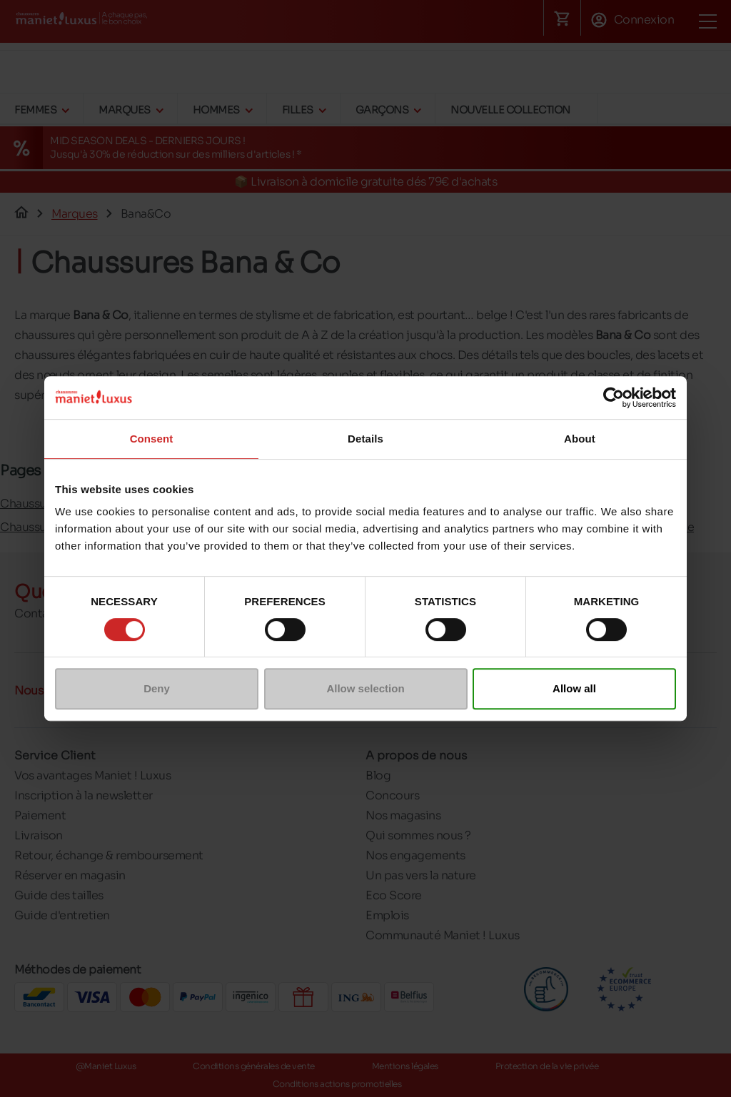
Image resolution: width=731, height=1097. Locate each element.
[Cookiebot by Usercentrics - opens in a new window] (613, 397)
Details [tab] (365, 439)
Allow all (574, 688)
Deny (156, 688)
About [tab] (579, 439)
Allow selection (365, 688)
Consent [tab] (151, 439)
